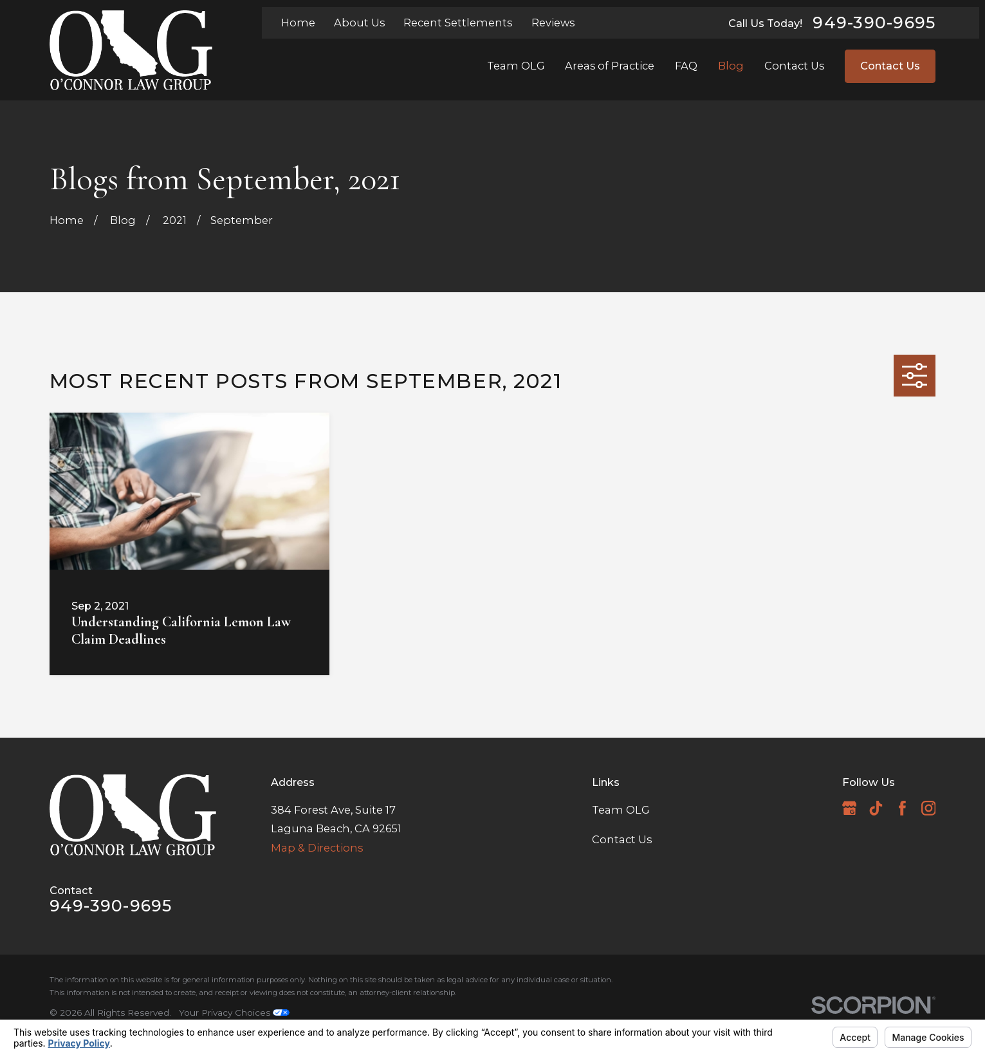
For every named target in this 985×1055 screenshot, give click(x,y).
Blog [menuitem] (731, 65)
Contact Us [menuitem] (794, 65)
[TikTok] (876, 808)
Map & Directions (317, 847)
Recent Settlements (457, 22)
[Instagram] (928, 808)
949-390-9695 (874, 23)
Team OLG (621, 809)
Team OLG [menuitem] (516, 65)
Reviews (553, 22)
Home (298, 22)
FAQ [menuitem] (686, 65)
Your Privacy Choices (234, 1012)
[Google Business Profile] (849, 808)
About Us (359, 22)
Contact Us (890, 65)
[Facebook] (902, 808)
